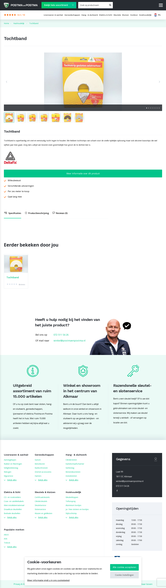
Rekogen (7, 472)
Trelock (7, 542)
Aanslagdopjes (10, 460)
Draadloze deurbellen (13, 509)
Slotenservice (40, 509)
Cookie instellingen (124, 575)
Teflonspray (71, 501)
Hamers (38, 476)
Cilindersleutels (41, 501)
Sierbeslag (70, 468)
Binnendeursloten (73, 472)
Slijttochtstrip (71, 513)
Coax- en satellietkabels (14, 501)
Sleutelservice (40, 505)
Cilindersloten (71, 460)
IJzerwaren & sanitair (53, 15)
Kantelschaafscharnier (75, 464)
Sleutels (117, 15)
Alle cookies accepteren (124, 567)
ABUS (6, 534)
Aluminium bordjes (73, 505)
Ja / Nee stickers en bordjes (77, 509)
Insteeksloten (71, 476)
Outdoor (134, 15)
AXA (5, 538)
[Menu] (161, 5)
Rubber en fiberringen (13, 464)
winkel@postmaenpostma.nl (69, 340)
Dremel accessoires (43, 472)
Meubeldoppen (72, 497)
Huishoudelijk (145, 15)
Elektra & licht (105, 15)
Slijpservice (8, 476)
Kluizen (125, 15)
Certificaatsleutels (42, 497)
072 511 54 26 (61, 334)
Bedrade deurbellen (12, 513)
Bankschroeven (41, 468)
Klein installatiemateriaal (14, 505)
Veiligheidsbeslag (11, 468)
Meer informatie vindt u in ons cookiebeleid (48, 580)
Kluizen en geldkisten (43, 513)
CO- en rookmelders (12, 497)
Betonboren (40, 464)
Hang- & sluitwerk (89, 15)
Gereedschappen (72, 15)
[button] (6, 81)
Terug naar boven (143, 584)
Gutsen (38, 460)
